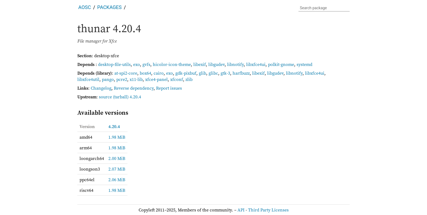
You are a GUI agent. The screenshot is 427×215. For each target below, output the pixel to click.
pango (108, 79)
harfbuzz (241, 73)
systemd (304, 64)
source (105, 97)
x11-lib (136, 79)
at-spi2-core (125, 73)
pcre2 (121, 79)
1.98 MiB (116, 137)
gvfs (146, 64)
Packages (109, 7)
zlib (189, 79)
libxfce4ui (256, 64)
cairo (159, 73)
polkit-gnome (281, 64)
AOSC (84, 7)
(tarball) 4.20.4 (127, 97)
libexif (199, 64)
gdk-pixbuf (185, 73)
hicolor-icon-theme (172, 64)
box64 (145, 73)
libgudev (216, 64)
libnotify (235, 64)
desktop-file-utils (114, 64)
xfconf (176, 79)
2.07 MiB (116, 169)
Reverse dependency (134, 88)
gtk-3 (225, 73)
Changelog (101, 88)
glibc (213, 73)
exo (136, 64)
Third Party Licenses (268, 210)
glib (202, 73)
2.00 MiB (116, 158)
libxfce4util (88, 79)
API (241, 210)
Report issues (169, 88)
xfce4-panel (156, 79)
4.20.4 (114, 126)
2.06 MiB (116, 180)
